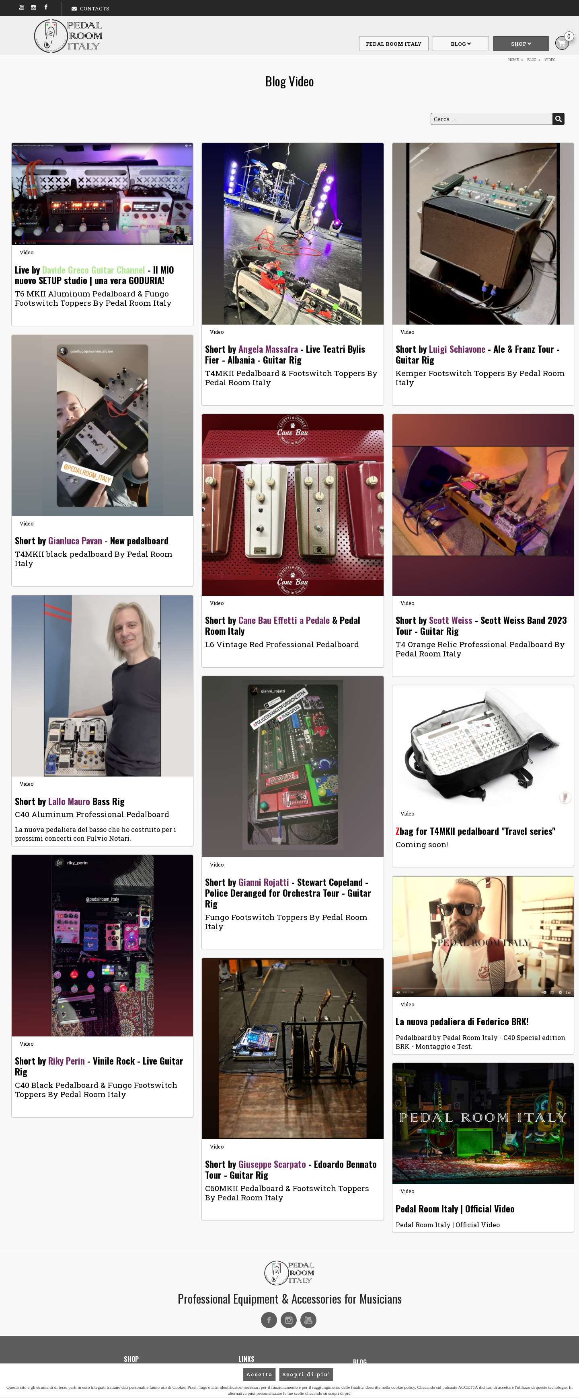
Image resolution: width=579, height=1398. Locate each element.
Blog (461, 43)
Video (27, 252)
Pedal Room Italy (394, 44)
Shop (521, 43)
